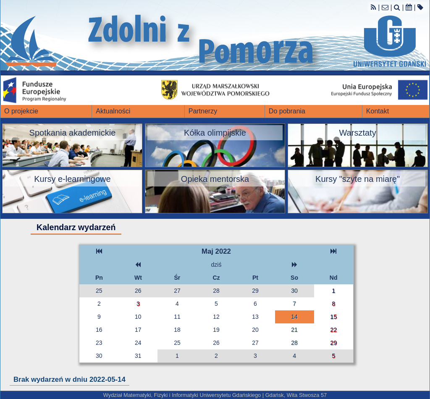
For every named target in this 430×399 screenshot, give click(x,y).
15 (333, 316)
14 (294, 316)
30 (294, 290)
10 (138, 316)
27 (177, 290)
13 (255, 316)
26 (138, 290)
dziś (216, 264)
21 (294, 329)
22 (333, 329)
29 (255, 290)
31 (138, 355)
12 (216, 316)
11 (177, 316)
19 (216, 329)
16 (99, 329)
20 (255, 329)
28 (216, 290)
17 (138, 329)
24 (138, 342)
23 (99, 342)
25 (99, 290)
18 (177, 329)
